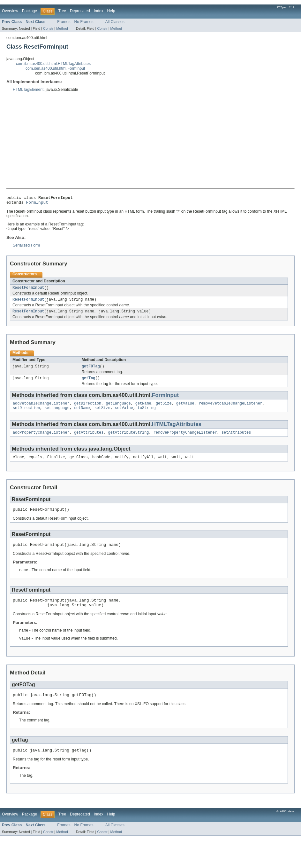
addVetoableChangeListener (41, 409)
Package (29, 11)
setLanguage (57, 414)
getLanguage (118, 409)
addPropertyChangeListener (41, 439)
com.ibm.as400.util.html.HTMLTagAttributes (53, 63)
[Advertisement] (150, 140)
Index (98, 11)
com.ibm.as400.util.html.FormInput (55, 68)
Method (62, 28)
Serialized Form (26, 247)
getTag (88, 383)
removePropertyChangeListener (185, 439)
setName (82, 414)
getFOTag (91, 370)
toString (147, 414)
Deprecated (80, 11)
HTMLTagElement (28, 89)
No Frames (84, 22)
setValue (124, 414)
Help (111, 11)
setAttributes (236, 439)
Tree (62, 11)
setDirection (26, 414)
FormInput (37, 204)
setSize (102, 414)
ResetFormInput (28, 290)
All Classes (114, 22)
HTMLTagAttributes (176, 431)
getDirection (87, 409)
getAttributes (88, 439)
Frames (63, 22)
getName (143, 409)
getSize (164, 409)
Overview (10, 11)
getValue (185, 409)
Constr (48, 28)
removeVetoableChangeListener (230, 409)
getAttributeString (128, 439)
